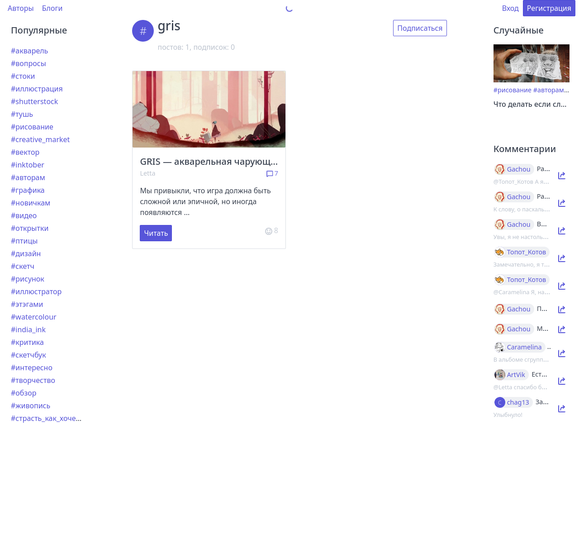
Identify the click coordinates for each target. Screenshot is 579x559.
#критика (27, 342)
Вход (510, 8)
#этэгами (27, 304)
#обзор (23, 393)
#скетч (22, 266)
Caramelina (524, 347)
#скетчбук (28, 355)
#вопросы (28, 63)
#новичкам (30, 203)
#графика (28, 190)
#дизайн (26, 253)
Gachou (519, 169)
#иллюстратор (36, 291)
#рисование (32, 127)
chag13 (518, 402)
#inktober (27, 165)
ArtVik (516, 374)
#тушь (22, 114)
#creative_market (40, 139)
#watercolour (34, 317)
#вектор (25, 152)
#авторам (28, 177)
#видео (24, 215)
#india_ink (28, 329)
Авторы (21, 8)
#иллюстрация (37, 89)
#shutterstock (34, 101)
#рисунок (27, 279)
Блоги (52, 8)
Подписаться (419, 28)
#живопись (30, 406)
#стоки (23, 76)
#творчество (33, 380)
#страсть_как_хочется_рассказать (69, 418)
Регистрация (549, 8)
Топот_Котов (526, 252)
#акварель (29, 51)
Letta (147, 173)
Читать (156, 233)
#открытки (29, 228)
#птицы (24, 241)
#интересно (31, 368)
